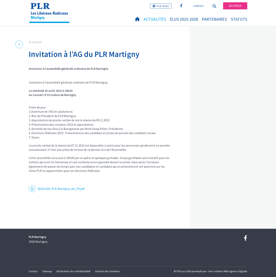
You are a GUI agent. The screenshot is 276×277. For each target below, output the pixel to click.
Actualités (155, 19)
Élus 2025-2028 (184, 19)
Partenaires (214, 19)
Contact (198, 6)
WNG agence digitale (235, 271)
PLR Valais (163, 6)
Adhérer (235, 6)
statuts (239, 19)
